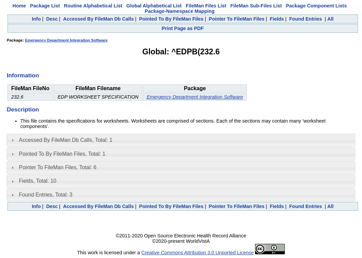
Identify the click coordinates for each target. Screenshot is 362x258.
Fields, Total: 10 (38, 181)
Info (36, 19)
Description (23, 109)
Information (23, 75)
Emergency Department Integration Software (66, 40)
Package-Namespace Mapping (179, 11)
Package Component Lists (316, 5)
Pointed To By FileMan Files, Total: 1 (62, 154)
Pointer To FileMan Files (236, 19)
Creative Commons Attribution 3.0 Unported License (197, 252)
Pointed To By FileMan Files (171, 19)
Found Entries (305, 19)
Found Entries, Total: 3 (45, 195)
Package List (45, 5)
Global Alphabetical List (154, 5)
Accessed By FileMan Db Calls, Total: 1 (65, 140)
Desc (52, 19)
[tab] (181, 140)
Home (19, 5)
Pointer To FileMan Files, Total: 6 (58, 167)
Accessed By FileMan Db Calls (98, 19)
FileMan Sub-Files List (256, 5)
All (330, 19)
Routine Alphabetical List (93, 5)
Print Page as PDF (183, 28)
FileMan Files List (206, 5)
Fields (277, 19)
